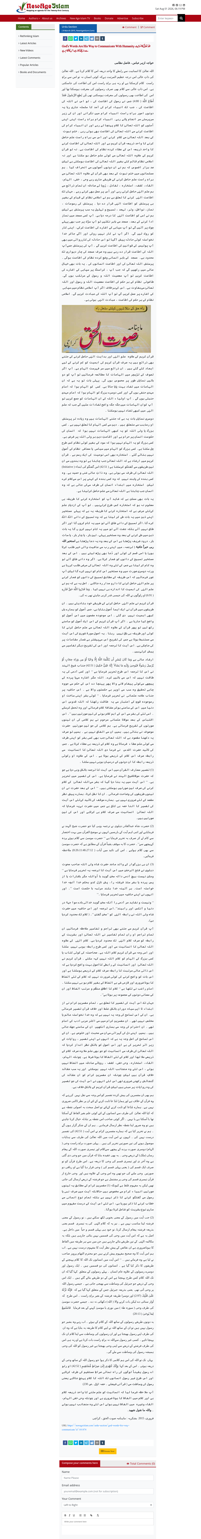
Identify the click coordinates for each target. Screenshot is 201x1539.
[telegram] (86, 38)
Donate (109, 18)
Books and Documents (33, 72)
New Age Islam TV (80, 18)
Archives (61, 18)
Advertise (122, 18)
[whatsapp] (70, 38)
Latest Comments (30, 57)
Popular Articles (29, 65)
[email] (97, 38)
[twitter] (76, 38)
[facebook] (65, 38)
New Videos (27, 50)
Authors (33, 18)
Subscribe (137, 18)
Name (66, 1472)
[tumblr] (102, 38)
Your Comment (71, 1498)
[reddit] (92, 38)
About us (47, 18)
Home (21, 18)
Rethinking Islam (29, 36)
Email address (71, 1485)
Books (97, 18)
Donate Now (108, 1451)
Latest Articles (28, 43)
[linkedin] (81, 38)
